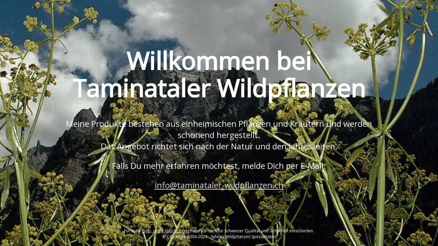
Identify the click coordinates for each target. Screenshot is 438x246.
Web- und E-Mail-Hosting (165, 231)
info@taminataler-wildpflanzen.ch (219, 185)
